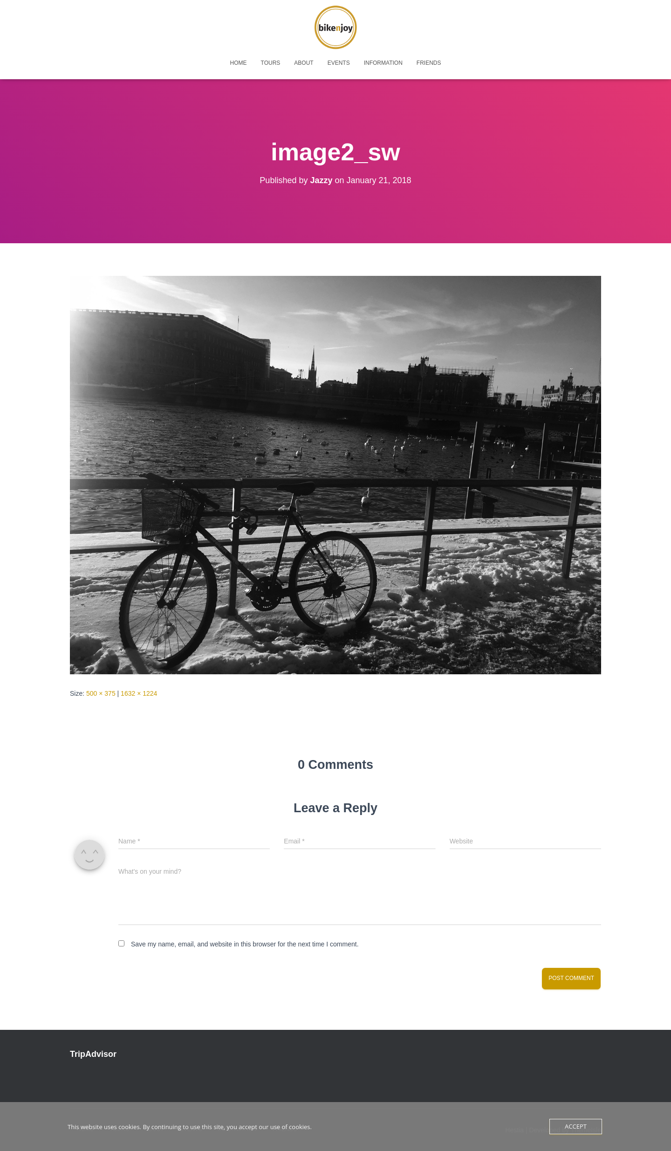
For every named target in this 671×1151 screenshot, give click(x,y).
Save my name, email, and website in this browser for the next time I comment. (245, 944)
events (339, 63)
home (238, 63)
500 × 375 (101, 693)
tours (271, 63)
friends (429, 63)
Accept (576, 1126)
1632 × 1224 (139, 693)
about (303, 63)
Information (383, 63)
